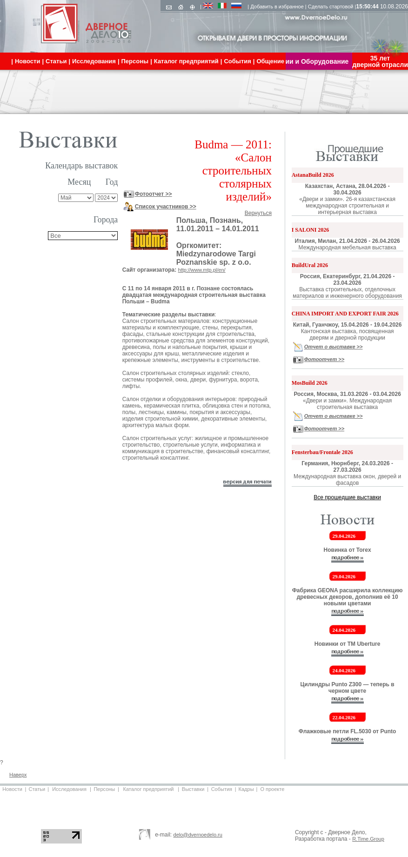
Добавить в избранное (277, 6)
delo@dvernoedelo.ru (198, 834)
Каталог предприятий (148, 789)
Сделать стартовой (331, 6)
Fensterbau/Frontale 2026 (322, 452)
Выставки (193, 789)
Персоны (104, 789)
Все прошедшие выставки (347, 497)
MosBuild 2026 (310, 383)
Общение (270, 61)
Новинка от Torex (347, 550)
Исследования (69, 789)
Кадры (246, 789)
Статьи (36, 789)
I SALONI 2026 (310, 230)
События (221, 789)
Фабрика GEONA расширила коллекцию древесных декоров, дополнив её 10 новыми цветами (347, 597)
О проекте (272, 789)
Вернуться (258, 213)
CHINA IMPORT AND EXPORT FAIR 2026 (345, 313)
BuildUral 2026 (310, 265)
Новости (12, 789)
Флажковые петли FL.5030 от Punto (347, 731)
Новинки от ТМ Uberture (347, 644)
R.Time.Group (368, 839)
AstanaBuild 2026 (313, 175)
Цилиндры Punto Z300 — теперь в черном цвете (348, 687)
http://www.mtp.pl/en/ (202, 270)
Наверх (18, 774)
